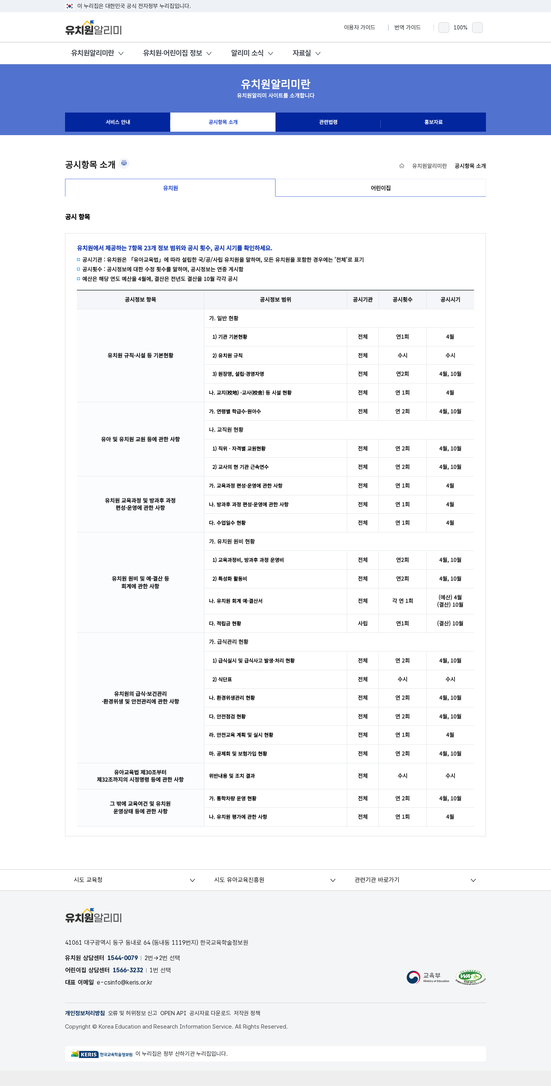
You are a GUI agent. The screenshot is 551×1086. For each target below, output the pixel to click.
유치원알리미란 (92, 53)
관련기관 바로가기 (377, 894)
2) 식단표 (223, 690)
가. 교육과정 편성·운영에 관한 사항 (248, 493)
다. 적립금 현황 (226, 633)
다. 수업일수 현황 (228, 531)
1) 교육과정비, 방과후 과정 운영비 (251, 569)
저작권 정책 (262, 1028)
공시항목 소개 (223, 124)
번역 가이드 (411, 27)
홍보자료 (433, 124)
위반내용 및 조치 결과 (233, 790)
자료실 (302, 53)
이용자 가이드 (363, 27)
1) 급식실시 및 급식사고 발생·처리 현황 (256, 671)
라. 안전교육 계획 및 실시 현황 (243, 748)
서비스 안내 (118, 124)
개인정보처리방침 (86, 1028)
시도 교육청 (89, 894)
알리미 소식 (247, 53)
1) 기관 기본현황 (231, 341)
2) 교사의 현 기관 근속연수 (242, 474)
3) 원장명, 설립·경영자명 (240, 379)
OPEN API (182, 1028)
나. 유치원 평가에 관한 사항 (240, 831)
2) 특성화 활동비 (231, 588)
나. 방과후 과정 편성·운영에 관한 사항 (251, 512)
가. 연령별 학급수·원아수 (237, 417)
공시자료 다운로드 (222, 1028)
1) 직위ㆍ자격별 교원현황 (241, 455)
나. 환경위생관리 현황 (233, 710)
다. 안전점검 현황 (228, 729)
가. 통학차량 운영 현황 (234, 812)
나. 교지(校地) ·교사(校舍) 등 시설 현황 (253, 398)
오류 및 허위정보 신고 (138, 1028)
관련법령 (328, 124)
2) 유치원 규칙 (228, 360)
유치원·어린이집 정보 (172, 53)
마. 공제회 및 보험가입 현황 (240, 767)
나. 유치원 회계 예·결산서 (237, 611)
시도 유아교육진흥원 (240, 894)
